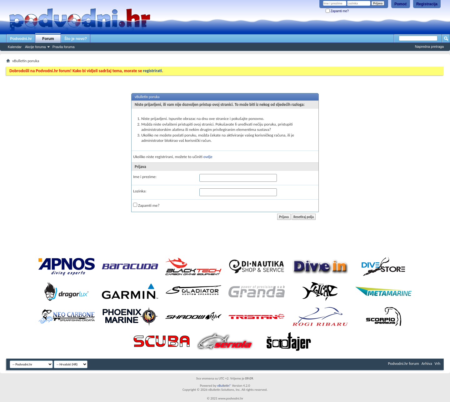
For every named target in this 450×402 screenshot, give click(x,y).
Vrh (437, 363)
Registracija (427, 4)
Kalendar (15, 47)
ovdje (207, 156)
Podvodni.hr (21, 39)
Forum (48, 39)
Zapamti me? (337, 11)
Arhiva (427, 363)
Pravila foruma (63, 47)
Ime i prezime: (145, 176)
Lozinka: (140, 191)
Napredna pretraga (429, 46)
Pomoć (400, 4)
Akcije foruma (35, 47)
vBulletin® (224, 386)
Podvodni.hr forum (403, 363)
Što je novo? (75, 39)
